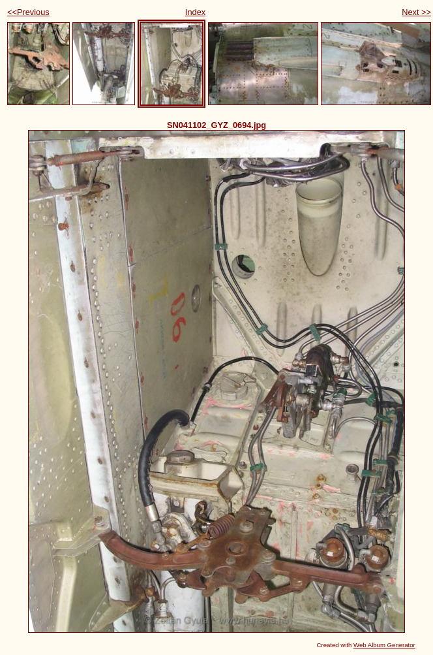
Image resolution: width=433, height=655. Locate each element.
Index (195, 12)
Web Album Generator (384, 644)
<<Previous (28, 12)
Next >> (416, 12)
